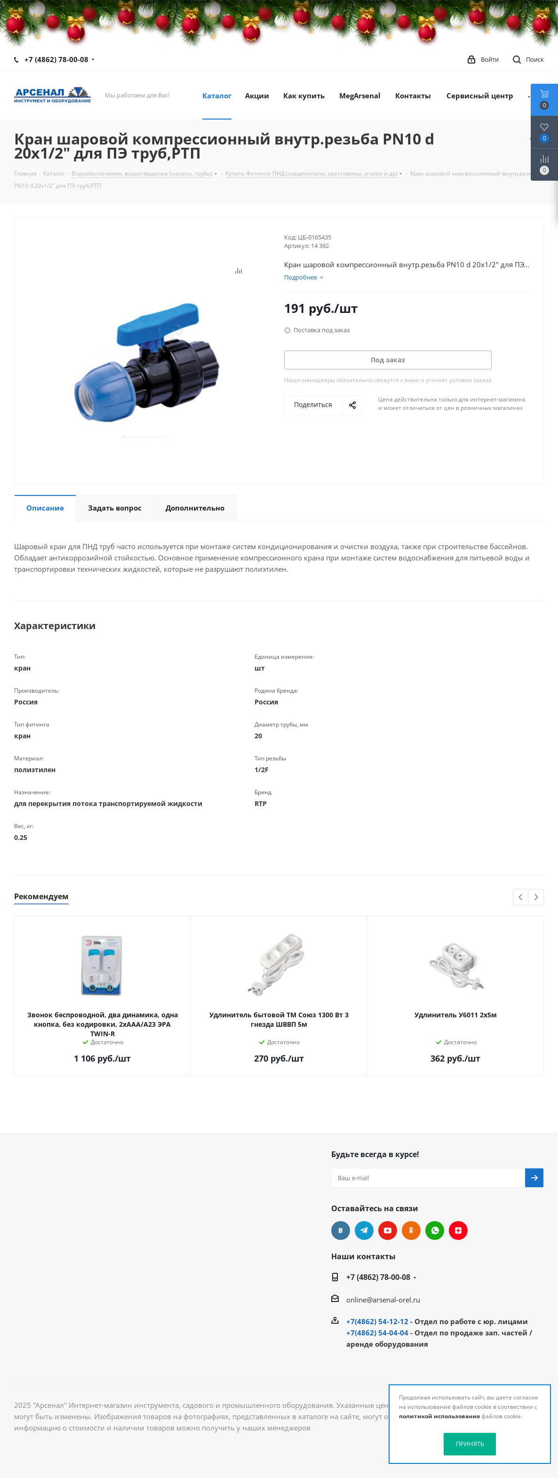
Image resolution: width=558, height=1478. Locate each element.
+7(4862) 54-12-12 (377, 1321)
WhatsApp (434, 1230)
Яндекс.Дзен (458, 1230)
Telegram (364, 1230)
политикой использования (439, 1416)
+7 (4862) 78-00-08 (56, 59)
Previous (521, 897)
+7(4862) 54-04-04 (377, 1332)
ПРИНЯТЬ (470, 1443)
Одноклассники (411, 1230)
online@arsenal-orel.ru (383, 1299)
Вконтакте (340, 1230)
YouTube (387, 1230)
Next (536, 897)
